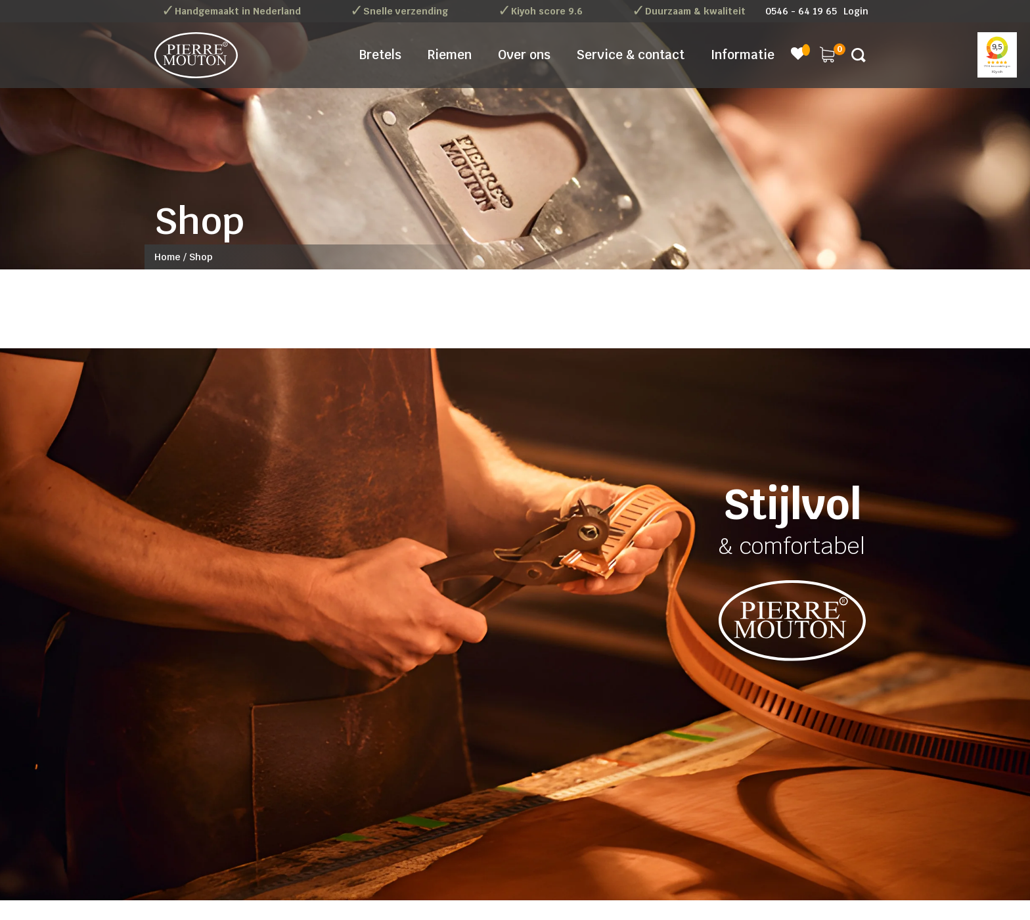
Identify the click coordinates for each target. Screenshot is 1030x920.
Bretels (380, 55)
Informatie (742, 55)
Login (855, 11)
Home (167, 257)
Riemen (450, 55)
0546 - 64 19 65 (801, 11)
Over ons (524, 55)
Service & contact (630, 55)
